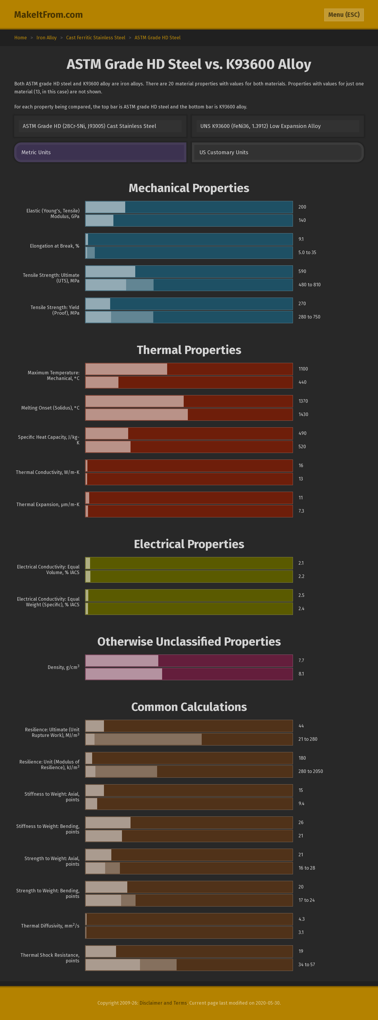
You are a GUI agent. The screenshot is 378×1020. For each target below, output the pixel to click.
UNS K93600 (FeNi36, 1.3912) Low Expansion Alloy (260, 126)
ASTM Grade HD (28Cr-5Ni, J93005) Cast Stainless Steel (89, 126)
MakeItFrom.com (48, 14)
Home (20, 37)
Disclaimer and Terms (163, 1003)
